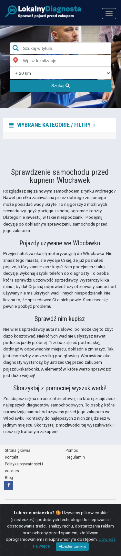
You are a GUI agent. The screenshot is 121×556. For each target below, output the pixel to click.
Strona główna (17, 450)
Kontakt (11, 457)
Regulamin (75, 457)
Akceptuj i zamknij (72, 546)
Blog (9, 477)
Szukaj (60, 85)
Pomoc (72, 450)
